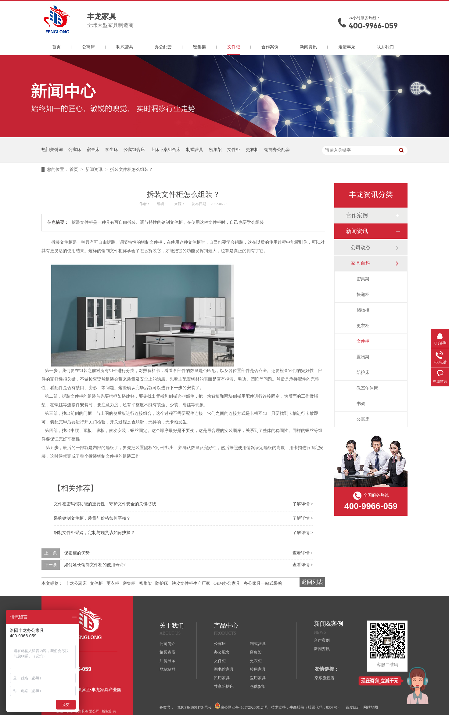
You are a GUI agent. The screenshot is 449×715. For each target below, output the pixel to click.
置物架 (363, 357)
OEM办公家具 (227, 583)
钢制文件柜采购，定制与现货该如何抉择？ (94, 532)
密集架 (199, 47)
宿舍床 (93, 149)
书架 (361, 403)
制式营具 (124, 47)
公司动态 (360, 247)
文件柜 (233, 47)
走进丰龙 (346, 47)
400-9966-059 (373, 25)
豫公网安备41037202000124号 (241, 705)
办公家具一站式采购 (263, 583)
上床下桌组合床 (166, 149)
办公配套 (163, 47)
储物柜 (363, 310)
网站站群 (167, 669)
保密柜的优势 (77, 553)
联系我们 (385, 47)
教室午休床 (367, 388)
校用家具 (258, 669)
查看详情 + (303, 553)
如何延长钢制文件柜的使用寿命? (95, 564)
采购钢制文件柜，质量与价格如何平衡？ (92, 518)
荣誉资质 (167, 652)
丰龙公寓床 (76, 583)
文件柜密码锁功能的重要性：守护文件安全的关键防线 (105, 504)
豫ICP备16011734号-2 (194, 707)
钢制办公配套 (277, 149)
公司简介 (167, 643)
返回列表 (312, 582)
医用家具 (258, 678)
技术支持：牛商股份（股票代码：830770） (306, 707)
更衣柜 (252, 149)
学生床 (111, 149)
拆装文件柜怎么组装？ (131, 169)
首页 (56, 47)
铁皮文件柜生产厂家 (191, 583)
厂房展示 (167, 660)
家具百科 (360, 263)
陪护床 (161, 583)
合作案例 (269, 47)
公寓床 (88, 47)
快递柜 (363, 294)
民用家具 (222, 678)
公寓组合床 (134, 149)
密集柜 (129, 583)
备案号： (167, 707)
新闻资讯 (308, 47)
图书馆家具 (224, 669)
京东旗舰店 (324, 678)
